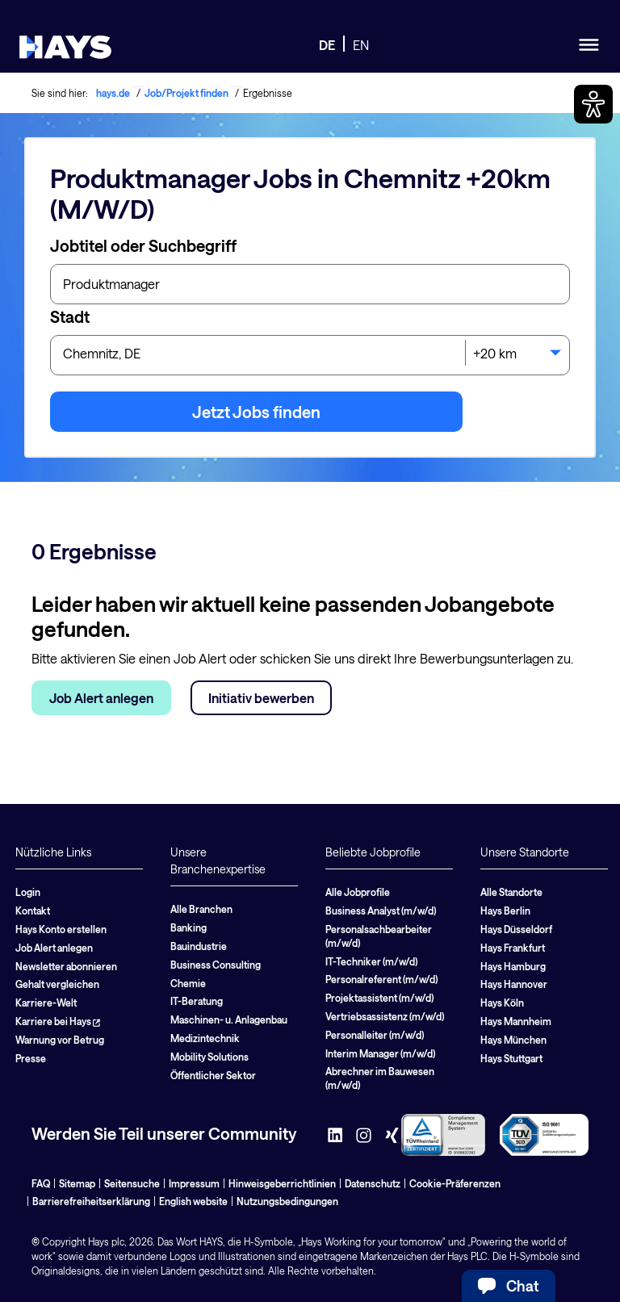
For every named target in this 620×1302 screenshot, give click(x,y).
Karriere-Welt (46, 1002)
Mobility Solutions (209, 1056)
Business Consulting (215, 964)
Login (27, 892)
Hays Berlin (505, 910)
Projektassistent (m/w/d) (379, 997)
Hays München (513, 1039)
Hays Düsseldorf (516, 929)
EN (361, 44)
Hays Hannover (513, 984)
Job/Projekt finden (186, 92)
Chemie (188, 983)
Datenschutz (372, 1183)
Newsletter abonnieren (66, 966)
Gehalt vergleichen (57, 984)
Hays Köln (502, 1002)
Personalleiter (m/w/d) (374, 1034)
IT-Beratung (196, 1001)
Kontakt (32, 910)
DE (327, 44)
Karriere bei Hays (57, 1021)
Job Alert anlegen (101, 697)
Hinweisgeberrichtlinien (282, 1183)
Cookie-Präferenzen (455, 1183)
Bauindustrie (198, 946)
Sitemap (77, 1183)
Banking (188, 927)
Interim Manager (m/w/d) (380, 1053)
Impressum (194, 1183)
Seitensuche (132, 1183)
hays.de (113, 92)
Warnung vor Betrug (59, 1039)
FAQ (40, 1183)
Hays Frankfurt (512, 947)
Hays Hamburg (513, 966)
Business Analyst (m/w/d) (380, 910)
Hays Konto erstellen (61, 929)
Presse (30, 1058)
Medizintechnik (205, 1038)
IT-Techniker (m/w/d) (371, 961)
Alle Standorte (511, 892)
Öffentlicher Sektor (213, 1075)
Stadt (70, 316)
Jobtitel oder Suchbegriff (143, 245)
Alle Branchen (201, 909)
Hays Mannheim (515, 1021)
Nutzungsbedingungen (287, 1201)
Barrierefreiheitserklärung (91, 1201)
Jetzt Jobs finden (256, 411)
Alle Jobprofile (357, 892)
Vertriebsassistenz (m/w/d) (384, 1016)
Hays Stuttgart (511, 1058)
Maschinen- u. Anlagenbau (228, 1019)
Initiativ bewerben (261, 697)
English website (193, 1201)
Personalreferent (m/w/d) (381, 979)
